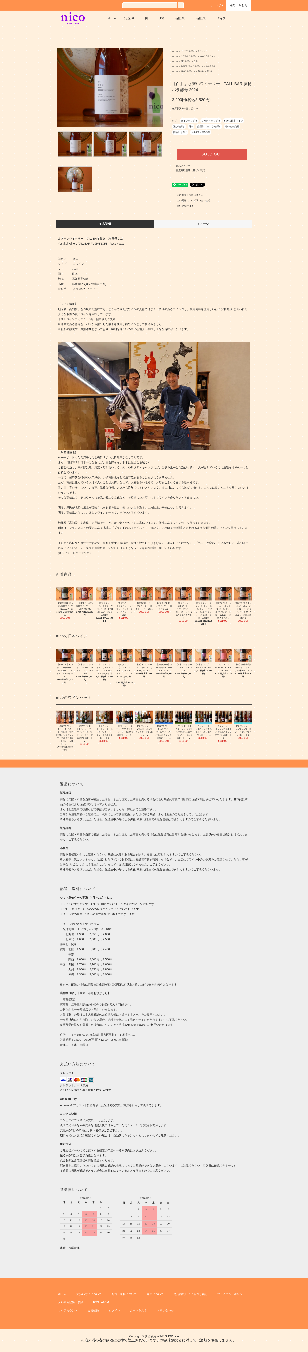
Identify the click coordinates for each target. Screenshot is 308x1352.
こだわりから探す (189, 56)
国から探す (186, 61)
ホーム (112, 18)
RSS (96, 1302)
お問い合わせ (238, 5)
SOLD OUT (212, 154)
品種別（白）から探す (191, 66)
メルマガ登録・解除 (70, 1302)
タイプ (221, 18)
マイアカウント (68, 1310)
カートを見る (138, 1310)
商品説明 (105, 223)
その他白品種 (210, 66)
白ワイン (202, 51)
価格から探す (187, 71)
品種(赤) (201, 18)
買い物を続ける (183, 206)
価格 (161, 18)
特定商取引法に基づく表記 (190, 170)
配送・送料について (124, 1294)
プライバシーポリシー (231, 1294)
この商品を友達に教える (187, 194)
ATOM (105, 1302)
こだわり (128, 18)
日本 (196, 61)
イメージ (203, 223)
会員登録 (93, 1310)
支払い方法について (89, 1294)
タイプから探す (188, 51)
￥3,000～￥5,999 (204, 71)
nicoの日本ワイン (207, 56)
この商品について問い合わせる (191, 200)
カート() (214, 5)
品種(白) (180, 18)
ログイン (114, 1310)
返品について (183, 166)
